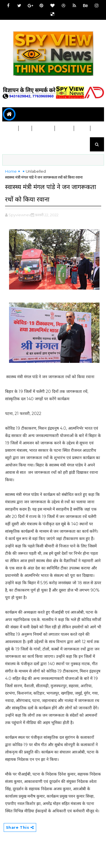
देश (25, 128)
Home (11, 171)
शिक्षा (82, 128)
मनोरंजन (13, 142)
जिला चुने (43, 128)
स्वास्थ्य (64, 128)
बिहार (10, 128)
